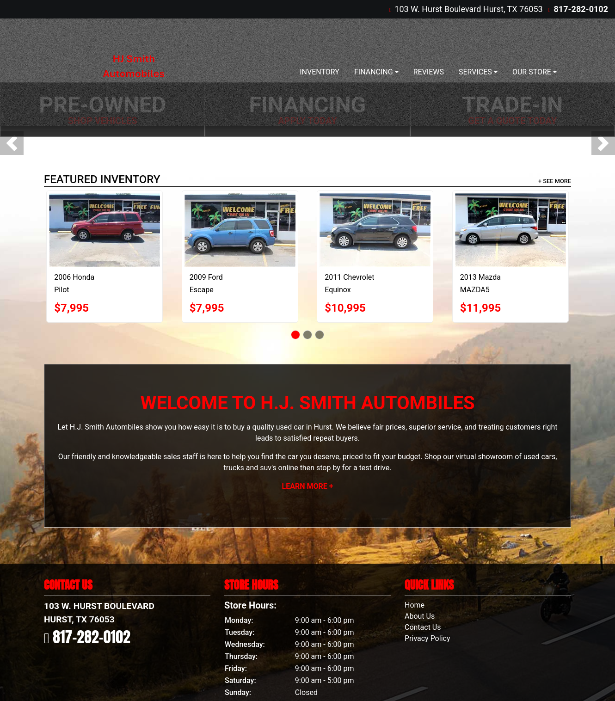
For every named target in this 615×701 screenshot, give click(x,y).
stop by (328, 467)
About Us (420, 616)
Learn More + (307, 486)
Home (414, 605)
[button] (12, 143)
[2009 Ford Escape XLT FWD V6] (240, 230)
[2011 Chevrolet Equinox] (375, 230)
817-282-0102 (581, 9)
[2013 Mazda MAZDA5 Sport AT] (510, 230)
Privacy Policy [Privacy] (427, 638)
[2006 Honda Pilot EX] (104, 230)
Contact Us (423, 627)
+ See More (554, 181)
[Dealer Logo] (133, 72)
